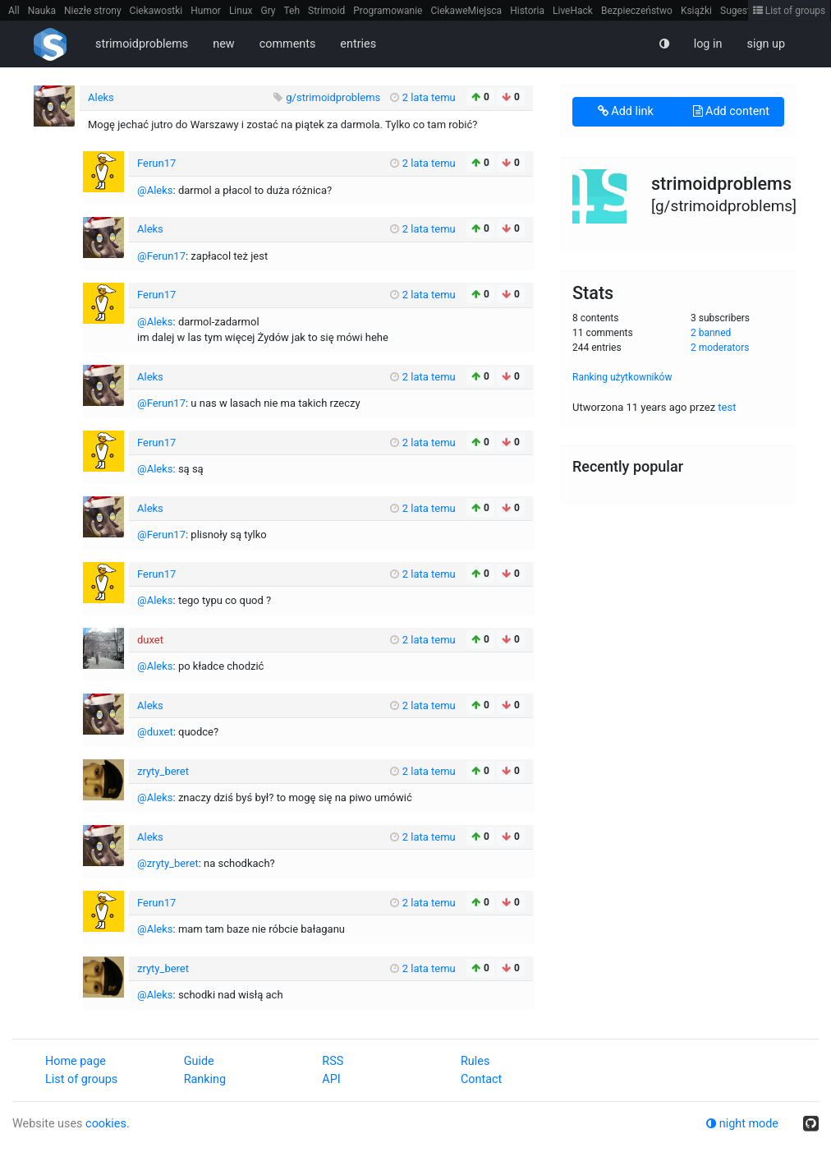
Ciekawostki (156, 10)
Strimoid (326, 10)
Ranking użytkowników (622, 377)
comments (287, 44)
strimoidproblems (141, 44)
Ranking (205, 1079)
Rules (475, 1061)
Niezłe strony (93, 10)
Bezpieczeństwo (637, 10)
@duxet (155, 732)
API (331, 1079)
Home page (75, 1061)
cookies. (107, 1124)
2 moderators (720, 347)
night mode (742, 1124)
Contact (481, 1079)
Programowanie (387, 10)
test (727, 407)
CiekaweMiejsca (466, 10)
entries (358, 44)
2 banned (711, 333)
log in (708, 44)
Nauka (42, 10)
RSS (332, 1061)
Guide (199, 1061)
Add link (626, 111)
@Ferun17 (161, 256)
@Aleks (155, 190)
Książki (696, 10)
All (14, 10)
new (223, 44)
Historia (527, 10)
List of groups (789, 10)
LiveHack (573, 10)
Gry (267, 10)
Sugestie (739, 10)
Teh (292, 10)
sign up (765, 44)
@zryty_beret (168, 863)
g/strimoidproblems (334, 97)
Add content (731, 111)
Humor (206, 10)
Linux (241, 10)
